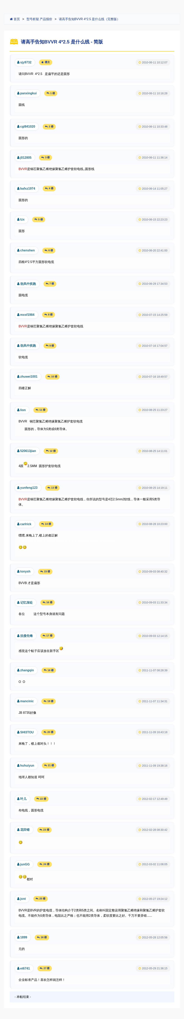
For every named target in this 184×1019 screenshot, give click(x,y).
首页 (15, 19)
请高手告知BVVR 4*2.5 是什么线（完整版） (89, 19)
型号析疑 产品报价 (39, 19)
